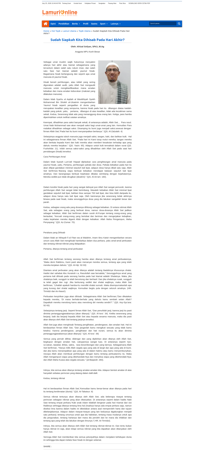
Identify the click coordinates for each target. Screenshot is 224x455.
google (165, 3)
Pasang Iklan (112, 3)
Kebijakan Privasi (90, 3)
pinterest (180, 3)
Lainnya (114, 24)
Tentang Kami (66, 3)
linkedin (173, 3)
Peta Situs (122, 3)
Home (45, 24)
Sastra (94, 24)
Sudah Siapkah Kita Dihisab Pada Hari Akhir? (88, 39)
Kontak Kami (78, 3)
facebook (161, 3)
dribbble (176, 3)
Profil (85, 24)
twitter (158, 3)
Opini (53, 24)
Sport (102, 24)
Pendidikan (64, 24)
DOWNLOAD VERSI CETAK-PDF (139, 3)
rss (169, 3)
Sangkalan (101, 3)
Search (178, 24)
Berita (75, 24)
